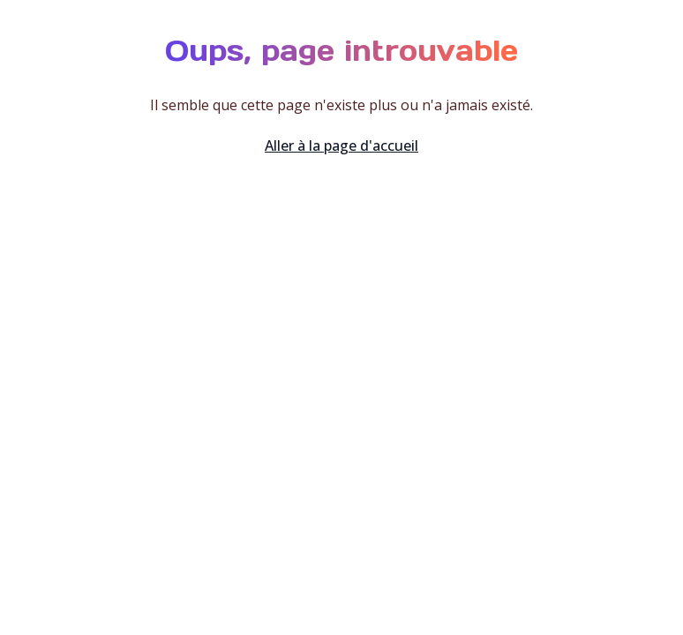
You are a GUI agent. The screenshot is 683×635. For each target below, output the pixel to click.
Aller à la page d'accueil (341, 145)
